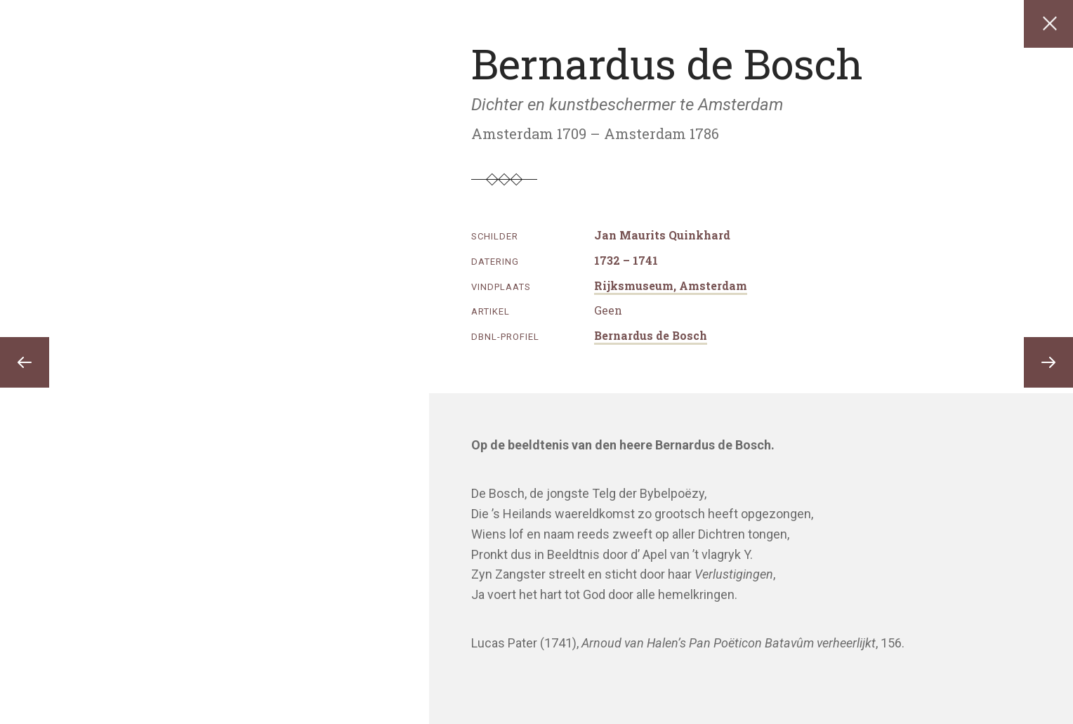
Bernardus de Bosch (650, 335)
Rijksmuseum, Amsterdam (670, 285)
